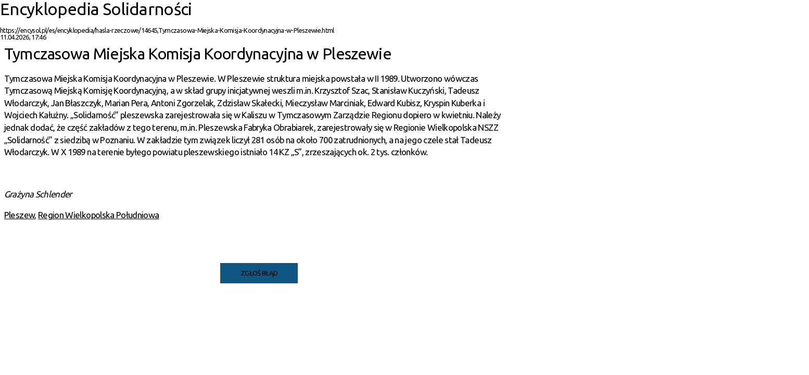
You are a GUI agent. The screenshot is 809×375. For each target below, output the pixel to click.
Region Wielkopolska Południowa (98, 215)
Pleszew (19, 215)
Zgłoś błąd (259, 273)
